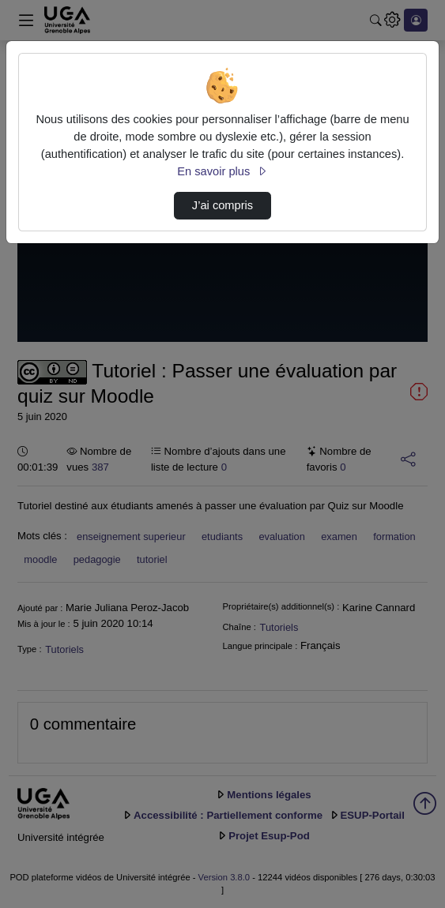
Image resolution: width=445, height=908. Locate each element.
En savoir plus (222, 171)
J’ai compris (222, 205)
